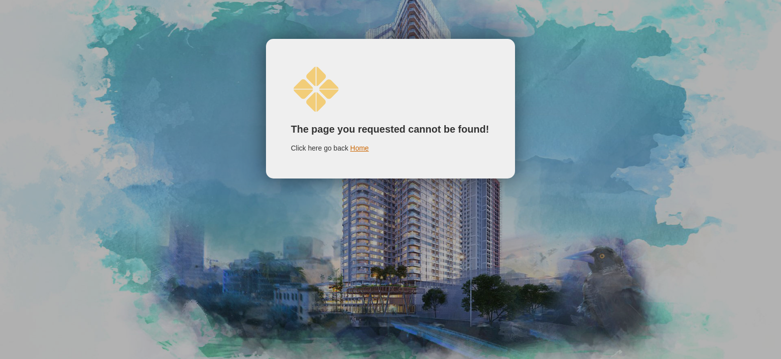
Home (359, 148)
